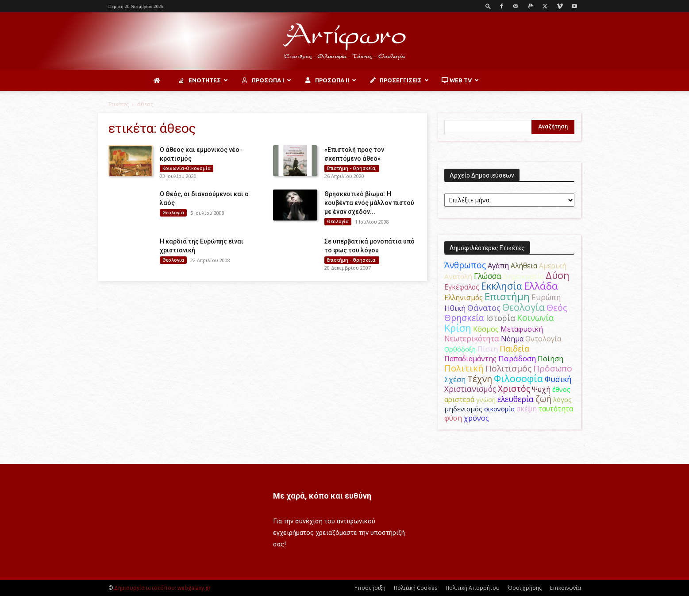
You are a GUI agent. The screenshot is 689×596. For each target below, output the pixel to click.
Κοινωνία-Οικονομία (186, 168)
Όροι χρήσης (525, 588)
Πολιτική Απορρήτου (473, 588)
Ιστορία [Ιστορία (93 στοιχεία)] (500, 317)
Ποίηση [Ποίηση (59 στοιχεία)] (550, 358)
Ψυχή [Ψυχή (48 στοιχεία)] (541, 389)
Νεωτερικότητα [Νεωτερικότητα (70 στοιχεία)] (471, 338)
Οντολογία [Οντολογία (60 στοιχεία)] (543, 338)
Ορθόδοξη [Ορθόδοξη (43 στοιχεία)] (460, 348)
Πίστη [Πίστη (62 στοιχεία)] (487, 349)
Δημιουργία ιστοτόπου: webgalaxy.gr (162, 588)
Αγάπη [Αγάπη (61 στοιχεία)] (498, 265)
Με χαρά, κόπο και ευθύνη (322, 495)
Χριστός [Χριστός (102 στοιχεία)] (514, 389)
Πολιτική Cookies (415, 588)
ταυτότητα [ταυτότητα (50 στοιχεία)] (556, 409)
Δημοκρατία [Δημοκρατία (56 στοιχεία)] (523, 276)
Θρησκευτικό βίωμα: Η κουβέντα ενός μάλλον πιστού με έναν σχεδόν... (369, 202)
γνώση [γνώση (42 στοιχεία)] (486, 399)
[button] (488, 6)
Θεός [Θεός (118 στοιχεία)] (557, 307)
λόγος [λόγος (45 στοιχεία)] (562, 399)
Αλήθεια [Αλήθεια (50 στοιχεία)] (524, 266)
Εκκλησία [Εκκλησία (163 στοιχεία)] (501, 285)
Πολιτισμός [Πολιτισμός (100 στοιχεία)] (508, 368)
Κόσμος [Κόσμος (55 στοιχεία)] (486, 329)
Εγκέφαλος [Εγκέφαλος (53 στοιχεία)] (461, 287)
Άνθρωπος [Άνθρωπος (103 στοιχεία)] (465, 265)
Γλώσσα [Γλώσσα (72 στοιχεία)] (487, 276)
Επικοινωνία (565, 588)
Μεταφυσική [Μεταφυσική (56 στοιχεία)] (521, 329)
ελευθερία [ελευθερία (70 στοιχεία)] (515, 399)
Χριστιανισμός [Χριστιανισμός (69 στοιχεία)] (470, 389)
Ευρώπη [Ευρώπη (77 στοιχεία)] (546, 297)
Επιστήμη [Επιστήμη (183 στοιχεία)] (507, 296)
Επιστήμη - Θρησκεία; (352, 168)
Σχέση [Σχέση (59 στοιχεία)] (455, 379)
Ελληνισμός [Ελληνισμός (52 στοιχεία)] (463, 297)
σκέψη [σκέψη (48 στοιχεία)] (526, 409)
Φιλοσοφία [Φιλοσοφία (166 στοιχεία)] (518, 378)
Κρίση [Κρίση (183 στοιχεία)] (457, 327)
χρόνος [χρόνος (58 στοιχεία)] (476, 418)
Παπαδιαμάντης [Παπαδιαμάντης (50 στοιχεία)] (470, 359)
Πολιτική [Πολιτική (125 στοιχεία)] (464, 368)
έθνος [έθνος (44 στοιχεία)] (561, 389)
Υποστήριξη (369, 588)
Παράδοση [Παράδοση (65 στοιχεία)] (517, 358)
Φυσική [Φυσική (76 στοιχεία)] (558, 379)
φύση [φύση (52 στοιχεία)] (453, 418)
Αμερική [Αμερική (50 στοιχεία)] (552, 266)
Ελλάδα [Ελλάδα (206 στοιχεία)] (541, 286)
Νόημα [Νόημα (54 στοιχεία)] (512, 339)
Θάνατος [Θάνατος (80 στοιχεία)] (483, 307)
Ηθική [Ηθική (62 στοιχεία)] (455, 308)
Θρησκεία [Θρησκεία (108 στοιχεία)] (464, 318)
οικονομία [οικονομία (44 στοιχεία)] (499, 408)
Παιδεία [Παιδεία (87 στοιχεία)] (514, 348)
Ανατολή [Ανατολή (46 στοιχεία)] (458, 276)
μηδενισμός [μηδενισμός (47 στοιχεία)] (463, 408)
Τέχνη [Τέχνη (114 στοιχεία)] (479, 379)
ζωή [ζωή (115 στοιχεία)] (543, 399)
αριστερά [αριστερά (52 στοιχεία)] (459, 399)
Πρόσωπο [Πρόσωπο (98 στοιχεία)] (552, 368)
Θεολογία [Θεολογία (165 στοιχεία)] (523, 307)
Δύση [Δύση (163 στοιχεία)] (558, 275)
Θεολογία (173, 212)
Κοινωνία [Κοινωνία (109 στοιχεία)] (535, 318)
